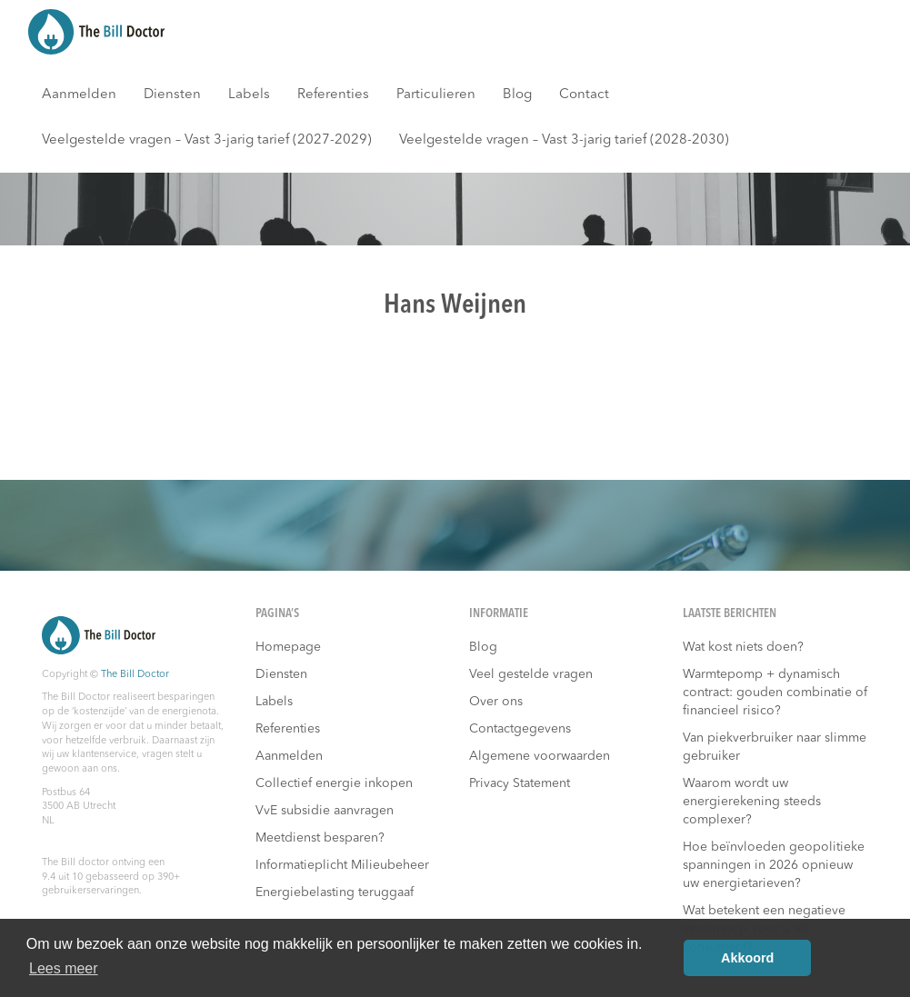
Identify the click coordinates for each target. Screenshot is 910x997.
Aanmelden (79, 95)
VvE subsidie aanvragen (324, 810)
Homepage (288, 647)
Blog (517, 95)
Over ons (496, 701)
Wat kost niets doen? (743, 647)
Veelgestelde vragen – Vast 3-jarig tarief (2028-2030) (564, 140)
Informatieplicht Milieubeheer (342, 865)
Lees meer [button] (63, 968)
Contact (584, 95)
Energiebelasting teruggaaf (334, 892)
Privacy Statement (519, 783)
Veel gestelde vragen (531, 674)
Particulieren (435, 95)
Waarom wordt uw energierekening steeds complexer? (752, 801)
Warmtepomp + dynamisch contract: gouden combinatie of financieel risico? (775, 692)
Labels (249, 95)
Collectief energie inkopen (334, 783)
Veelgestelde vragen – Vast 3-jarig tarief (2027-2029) (207, 140)
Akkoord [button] (747, 958)
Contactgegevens (520, 729)
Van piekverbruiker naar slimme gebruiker (774, 747)
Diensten (172, 95)
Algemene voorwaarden (539, 756)
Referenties (333, 95)
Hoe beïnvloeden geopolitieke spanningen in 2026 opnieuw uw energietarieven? (774, 865)
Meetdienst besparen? (320, 838)
